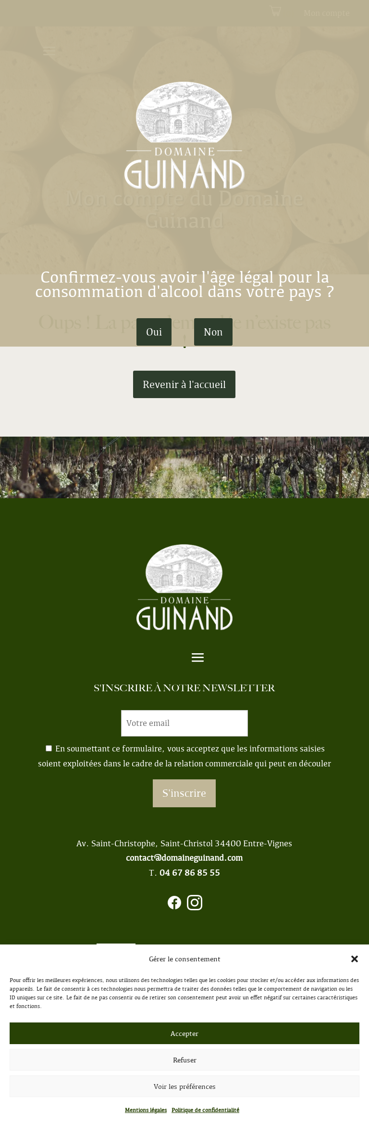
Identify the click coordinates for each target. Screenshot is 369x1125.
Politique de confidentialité (205, 1110)
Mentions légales (146, 1110)
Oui (154, 331)
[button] (354, 959)
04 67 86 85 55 (190, 872)
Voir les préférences (185, 1086)
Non (213, 331)
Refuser (185, 1060)
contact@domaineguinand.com (184, 858)
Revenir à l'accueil (184, 384)
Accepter (184, 1033)
